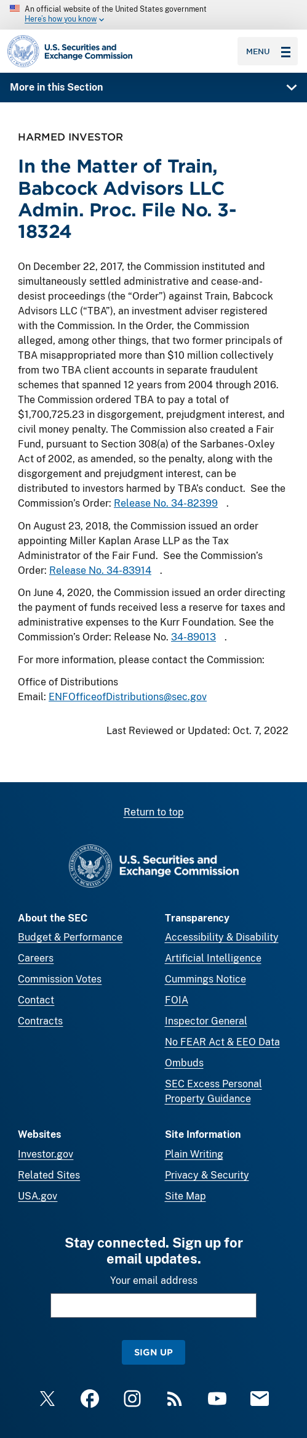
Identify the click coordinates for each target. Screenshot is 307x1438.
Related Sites (49, 1175)
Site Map (185, 1196)
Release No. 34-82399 (166, 503)
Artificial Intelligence (213, 958)
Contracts (40, 1021)
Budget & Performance (70, 937)
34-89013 (193, 637)
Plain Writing (194, 1154)
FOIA (176, 1000)
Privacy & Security (207, 1175)
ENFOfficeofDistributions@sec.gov (128, 697)
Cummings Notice (205, 979)
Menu (268, 51)
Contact (36, 1000)
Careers (36, 958)
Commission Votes (60, 979)
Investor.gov (45, 1154)
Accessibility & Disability (222, 937)
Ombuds (184, 1063)
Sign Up (153, 1352)
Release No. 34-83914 (100, 570)
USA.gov (37, 1196)
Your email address (153, 1280)
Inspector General (206, 1021)
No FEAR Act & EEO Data (222, 1042)
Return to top (154, 812)
